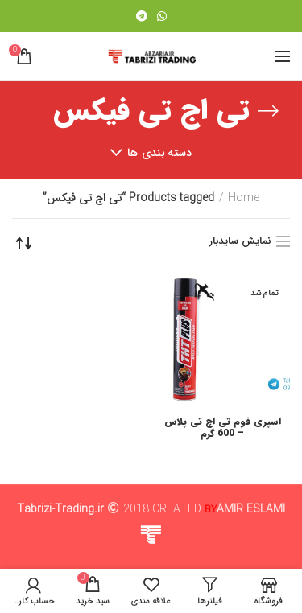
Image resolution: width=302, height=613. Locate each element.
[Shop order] (24, 243)
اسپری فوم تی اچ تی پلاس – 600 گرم (222, 427)
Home (243, 199)
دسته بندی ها (159, 153)
